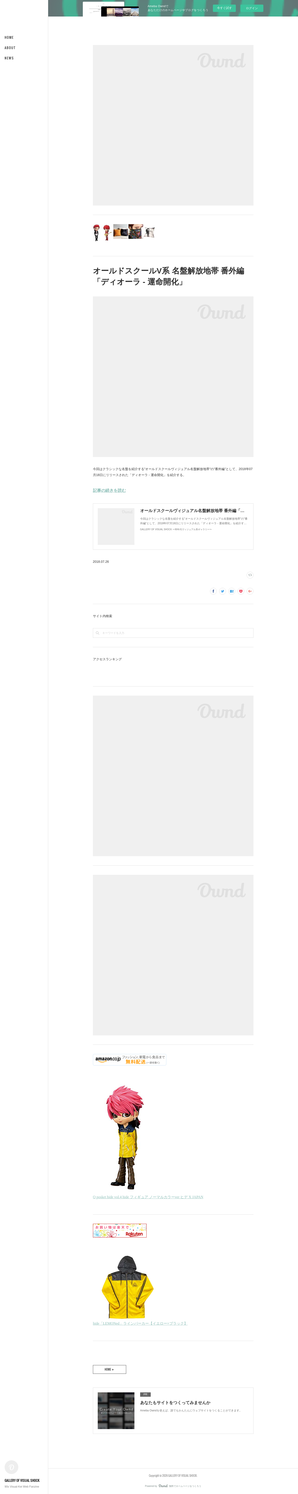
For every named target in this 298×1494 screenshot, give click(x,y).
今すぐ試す (224, 8)
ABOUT (10, 47)
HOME (9, 37)
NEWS (9, 58)
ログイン (252, 8)
